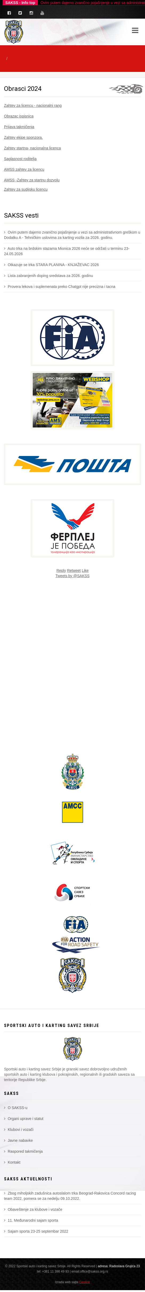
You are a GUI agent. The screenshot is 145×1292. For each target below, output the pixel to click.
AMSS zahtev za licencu (24, 169)
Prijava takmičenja (19, 127)
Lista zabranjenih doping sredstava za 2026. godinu (48, 276)
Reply (61, 570)
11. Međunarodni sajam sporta (31, 1220)
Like (85, 570)
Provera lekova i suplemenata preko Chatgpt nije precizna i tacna (59, 286)
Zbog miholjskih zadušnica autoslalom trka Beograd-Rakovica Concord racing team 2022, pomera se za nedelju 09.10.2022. (70, 1196)
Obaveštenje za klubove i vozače (33, 1209)
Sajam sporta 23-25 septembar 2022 (36, 1231)
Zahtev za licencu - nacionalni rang (33, 105)
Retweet (73, 570)
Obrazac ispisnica (19, 116)
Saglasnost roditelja (20, 159)
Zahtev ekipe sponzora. (23, 137)
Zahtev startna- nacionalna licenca (32, 148)
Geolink (84, 1282)
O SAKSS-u (15, 1108)
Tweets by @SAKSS (72, 576)
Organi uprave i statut (23, 1118)
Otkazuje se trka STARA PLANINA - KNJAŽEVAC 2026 (51, 265)
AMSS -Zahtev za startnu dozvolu (32, 180)
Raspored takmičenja (23, 1151)
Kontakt (12, 1162)
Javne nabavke (18, 1140)
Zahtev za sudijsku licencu (25, 189)
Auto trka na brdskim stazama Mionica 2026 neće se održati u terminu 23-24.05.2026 (67, 251)
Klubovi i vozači (18, 1129)
